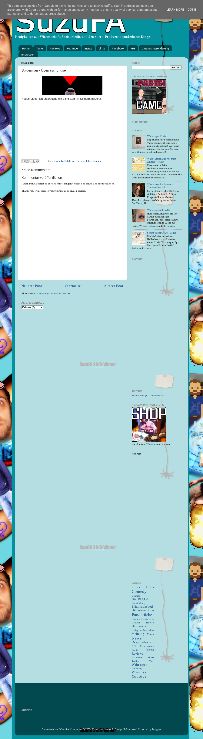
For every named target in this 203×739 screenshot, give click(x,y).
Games (136, 619)
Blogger (156, 729)
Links (102, 48)
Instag (88, 48)
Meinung (138, 634)
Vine (151, 661)
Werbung (137, 668)
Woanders (139, 672)
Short (151, 658)
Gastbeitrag (147, 619)
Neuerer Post (31, 286)
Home (26, 48)
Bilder (136, 587)
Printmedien (147, 646)
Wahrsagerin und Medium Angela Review (161, 160)
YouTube (72, 48)
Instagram (137, 630)
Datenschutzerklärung (155, 48)
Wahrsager (139, 665)
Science (137, 658)
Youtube (97, 161)
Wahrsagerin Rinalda (158, 210)
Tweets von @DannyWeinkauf (148, 395)
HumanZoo (139, 626)
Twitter (135, 661)
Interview (148, 630)
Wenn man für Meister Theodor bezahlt (160, 186)
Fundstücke (142, 615)
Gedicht (136, 622)
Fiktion (142, 610)
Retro (150, 650)
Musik (150, 634)
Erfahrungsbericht (74, 161)
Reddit (135, 650)
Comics (136, 596)
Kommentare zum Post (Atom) (52, 293)
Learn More (175, 9)
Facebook (118, 48)
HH (133, 48)
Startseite (73, 286)
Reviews (54, 48)
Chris (150, 587)
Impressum (28, 54)
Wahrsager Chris (156, 136)
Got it (192, 9)
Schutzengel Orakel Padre (161, 233)
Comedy (58, 161)
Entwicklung (138, 603)
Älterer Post (113, 286)
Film (88, 161)
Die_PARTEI (140, 600)
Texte (39, 48)
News (137, 638)
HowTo (150, 623)
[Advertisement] (157, 327)
